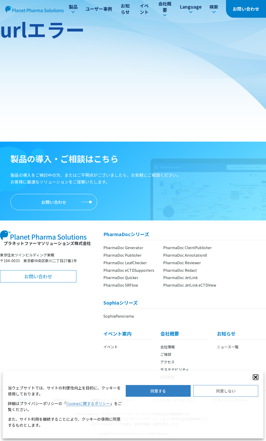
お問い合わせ (246, 8)
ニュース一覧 (227, 346)
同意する (158, 391)
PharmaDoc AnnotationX (185, 255)
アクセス (167, 361)
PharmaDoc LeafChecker (125, 262)
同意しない (226, 391)
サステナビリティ (174, 369)
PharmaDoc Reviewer (182, 262)
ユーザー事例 (98, 8)
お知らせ (125, 8)
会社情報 (167, 346)
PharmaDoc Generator (123, 247)
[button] (255, 377)
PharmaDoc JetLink (180, 277)
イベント (144, 8)
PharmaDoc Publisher (122, 255)
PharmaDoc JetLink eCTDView (189, 285)
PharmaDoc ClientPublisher (187, 247)
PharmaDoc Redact (180, 270)
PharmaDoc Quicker (120, 277)
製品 (73, 8)
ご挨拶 (165, 354)
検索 (213, 8)
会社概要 (164, 8)
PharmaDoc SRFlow (120, 285)
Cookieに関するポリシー (88, 403)
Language (191, 8)
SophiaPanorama (118, 316)
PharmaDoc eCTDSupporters (128, 270)
